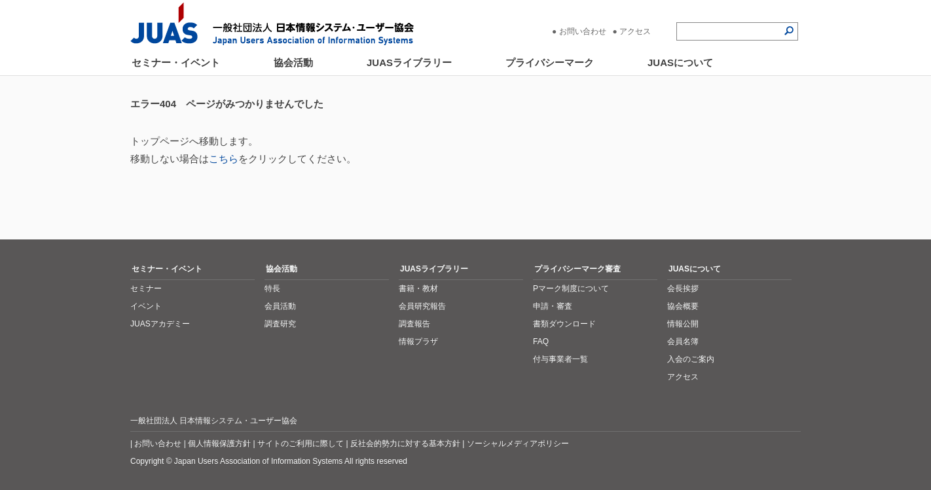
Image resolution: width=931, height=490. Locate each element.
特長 (272, 288)
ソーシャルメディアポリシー (518, 443)
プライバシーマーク (549, 62)
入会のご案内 (690, 359)
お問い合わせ (582, 31)
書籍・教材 (418, 288)
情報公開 (683, 323)
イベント (146, 306)
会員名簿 (683, 341)
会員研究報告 (422, 306)
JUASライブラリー (409, 62)
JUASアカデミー (160, 323)
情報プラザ (418, 341)
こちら (223, 158)
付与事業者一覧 (560, 359)
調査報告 (414, 323)
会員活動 (280, 306)
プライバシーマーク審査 (577, 268)
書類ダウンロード (564, 323)
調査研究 (280, 323)
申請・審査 (552, 306)
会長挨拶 (683, 288)
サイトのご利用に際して (300, 443)
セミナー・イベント (176, 62)
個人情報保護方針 (219, 443)
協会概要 (683, 306)
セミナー (146, 288)
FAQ (541, 341)
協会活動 (293, 62)
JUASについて (680, 62)
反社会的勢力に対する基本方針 (405, 443)
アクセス (635, 31)
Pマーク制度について (571, 288)
